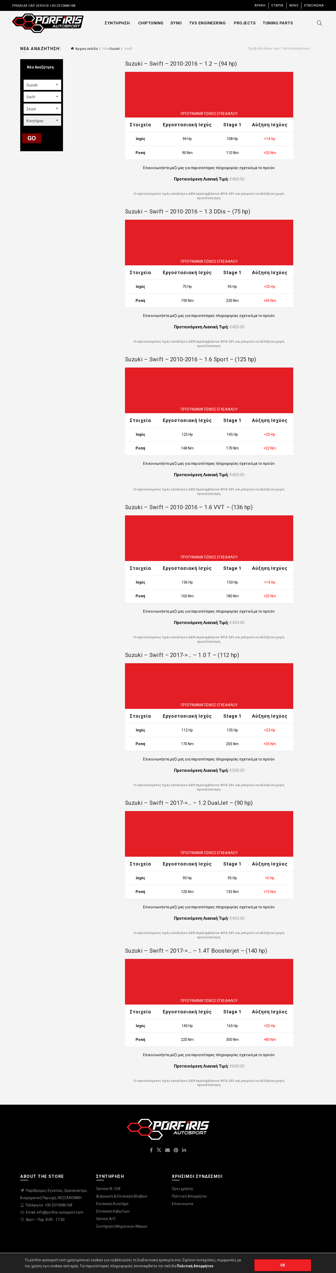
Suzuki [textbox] (32, 85)
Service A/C (106, 1219)
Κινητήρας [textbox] (35, 121)
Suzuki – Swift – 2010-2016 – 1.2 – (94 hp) (181, 63)
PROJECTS (245, 23)
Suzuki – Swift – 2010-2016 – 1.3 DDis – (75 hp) (187, 211)
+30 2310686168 (62, 6)
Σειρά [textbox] (31, 109)
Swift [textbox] (30, 97)
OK (282, 1265)
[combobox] (42, 85)
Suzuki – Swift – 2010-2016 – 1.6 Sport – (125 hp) (190, 359)
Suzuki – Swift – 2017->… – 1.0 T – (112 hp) (182, 655)
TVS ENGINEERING (207, 23)
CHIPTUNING (151, 23)
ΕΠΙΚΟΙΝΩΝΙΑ (314, 5)
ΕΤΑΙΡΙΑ (277, 5)
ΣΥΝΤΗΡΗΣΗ (117, 23)
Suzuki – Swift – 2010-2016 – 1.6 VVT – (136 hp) (189, 507)
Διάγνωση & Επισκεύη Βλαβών (121, 1196)
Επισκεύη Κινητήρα (112, 1204)
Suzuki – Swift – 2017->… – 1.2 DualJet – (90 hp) (189, 803)
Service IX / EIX (108, 1189)
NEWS (293, 5)
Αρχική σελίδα (86, 49)
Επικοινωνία (182, 1204)
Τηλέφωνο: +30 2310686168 (48, 1205)
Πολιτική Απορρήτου (189, 1196)
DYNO (176, 23)
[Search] (320, 23)
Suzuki (115, 49)
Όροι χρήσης (182, 1189)
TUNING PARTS (278, 23)
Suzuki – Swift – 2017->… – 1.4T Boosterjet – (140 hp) (196, 950)
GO (31, 138)
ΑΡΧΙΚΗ (259, 5)
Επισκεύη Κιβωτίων (113, 1211)
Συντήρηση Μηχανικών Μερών (122, 1226)
